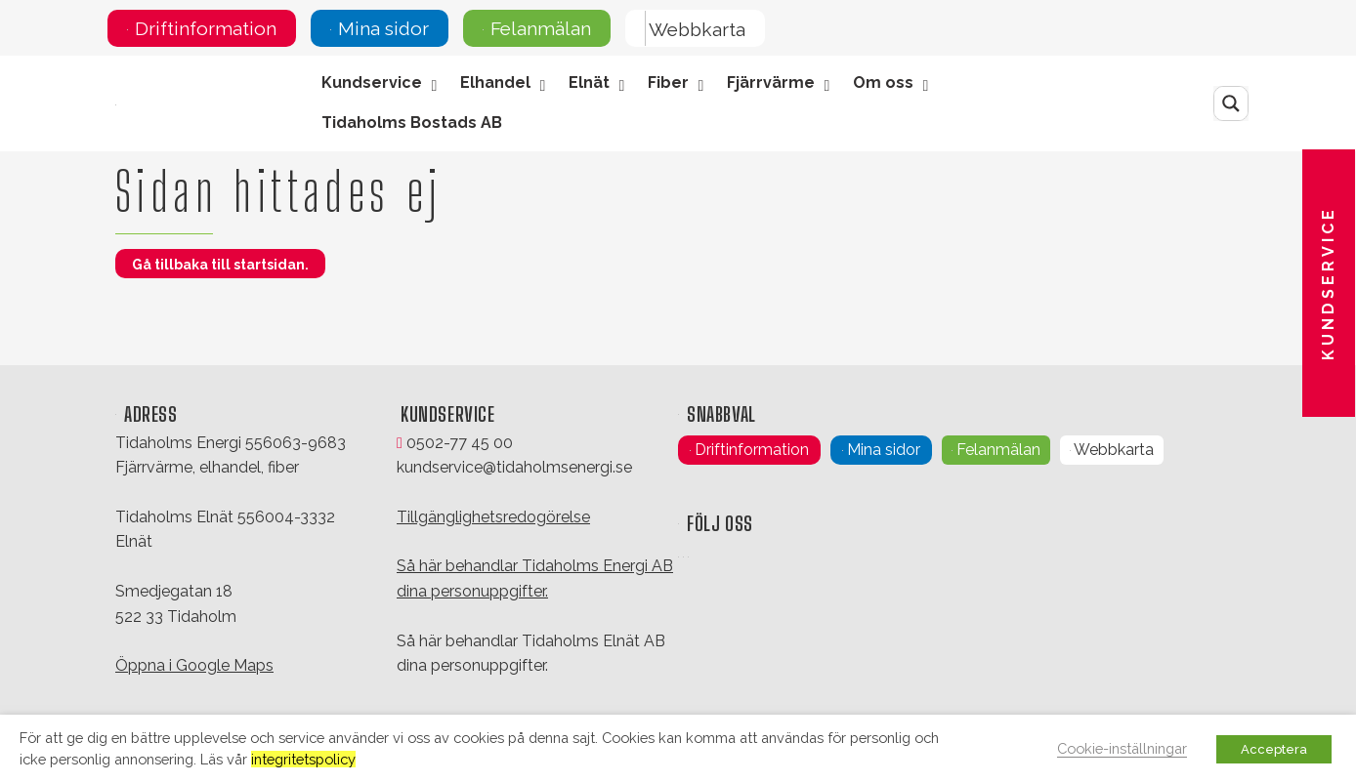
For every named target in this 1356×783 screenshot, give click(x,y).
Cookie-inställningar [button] (1122, 748)
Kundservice (1328, 283)
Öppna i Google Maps (194, 665)
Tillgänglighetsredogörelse (493, 517)
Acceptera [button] (1274, 749)
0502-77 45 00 (455, 442)
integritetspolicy (303, 759)
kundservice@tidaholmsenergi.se (514, 467)
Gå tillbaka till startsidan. (220, 264)
